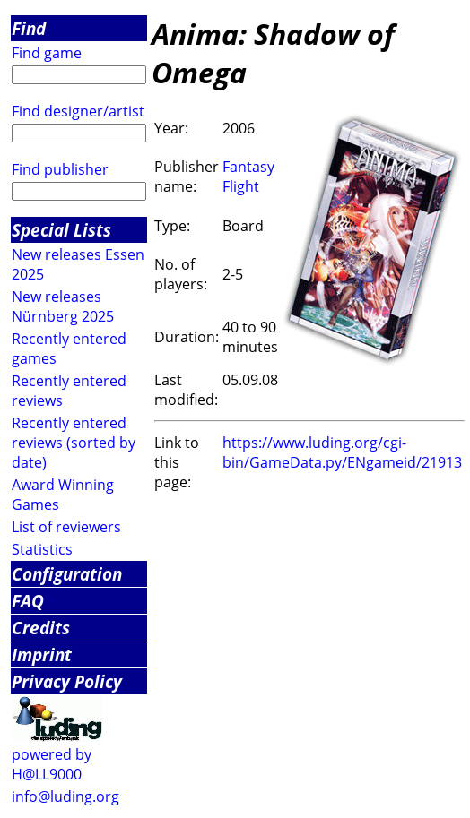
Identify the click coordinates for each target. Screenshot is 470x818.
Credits (41, 628)
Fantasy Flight (248, 176)
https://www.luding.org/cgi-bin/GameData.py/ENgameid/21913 (342, 452)
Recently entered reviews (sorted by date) (73, 442)
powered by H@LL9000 (51, 764)
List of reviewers (66, 527)
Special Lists (61, 230)
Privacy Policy (67, 681)
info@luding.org (65, 796)
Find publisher (60, 169)
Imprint (42, 654)
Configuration (67, 574)
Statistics (42, 549)
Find (29, 28)
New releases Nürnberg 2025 (63, 306)
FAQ (28, 601)
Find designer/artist (78, 111)
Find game (47, 53)
